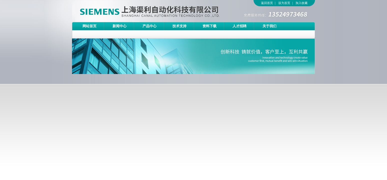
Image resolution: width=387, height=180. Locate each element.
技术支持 (179, 26)
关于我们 (269, 26)
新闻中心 (119, 26)
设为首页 (284, 3)
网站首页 (89, 26)
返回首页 (267, 3)
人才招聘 (239, 26)
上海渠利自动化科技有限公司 (141, 11)
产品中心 (149, 26)
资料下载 (209, 26)
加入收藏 (302, 3)
